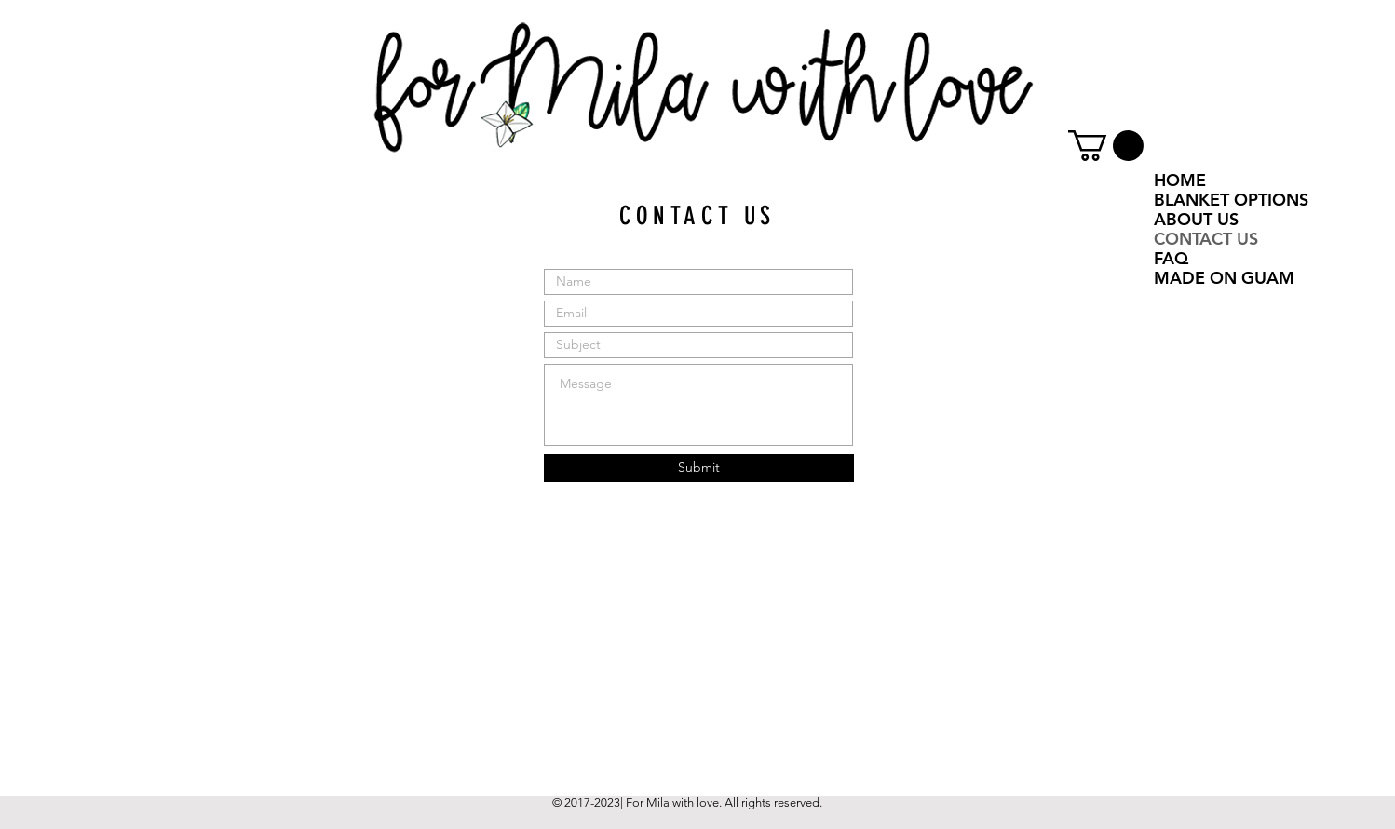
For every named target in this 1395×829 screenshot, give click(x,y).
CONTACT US (1206, 238)
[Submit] (699, 468)
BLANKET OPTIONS (1231, 199)
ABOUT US (1196, 219)
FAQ (1171, 258)
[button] (1106, 145)
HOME (1180, 180)
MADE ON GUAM (1224, 277)
